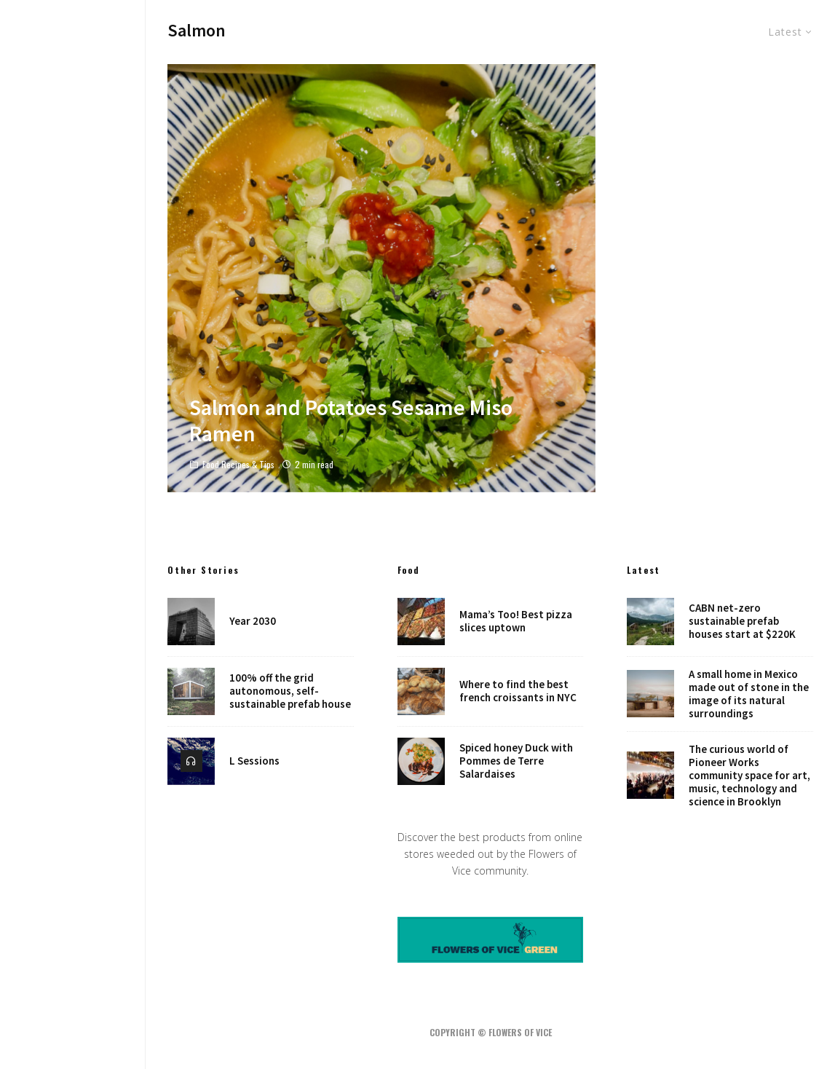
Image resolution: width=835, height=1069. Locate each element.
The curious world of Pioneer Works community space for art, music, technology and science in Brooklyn (749, 775)
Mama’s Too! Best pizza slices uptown (515, 621)
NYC (73, 552)
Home (73, 449)
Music (73, 510)
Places (73, 593)
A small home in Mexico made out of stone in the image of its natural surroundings (749, 694)
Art (73, 531)
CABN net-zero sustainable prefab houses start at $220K (742, 621)
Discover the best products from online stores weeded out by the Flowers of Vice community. (489, 853)
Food (72, 490)
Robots (73, 572)
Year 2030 (252, 621)
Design (73, 470)
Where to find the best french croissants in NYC (518, 691)
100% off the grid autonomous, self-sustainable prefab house (290, 691)
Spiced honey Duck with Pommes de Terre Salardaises (516, 761)
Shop (73, 614)
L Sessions (254, 761)
